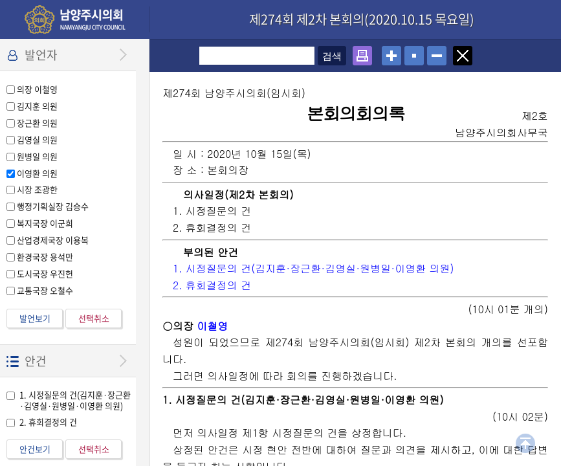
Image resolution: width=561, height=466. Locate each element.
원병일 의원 (37, 156)
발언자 (41, 54)
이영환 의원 (37, 173)
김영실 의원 (37, 139)
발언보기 (34, 318)
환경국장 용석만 (45, 256)
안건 (36, 361)
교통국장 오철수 (45, 290)
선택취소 (93, 318)
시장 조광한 (37, 189)
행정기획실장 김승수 (53, 206)
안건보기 (34, 449)
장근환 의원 (37, 122)
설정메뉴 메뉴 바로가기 (0, 0)
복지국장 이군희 (45, 223)
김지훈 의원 (37, 106)
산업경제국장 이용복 (53, 240)
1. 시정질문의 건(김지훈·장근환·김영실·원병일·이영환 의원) (75, 400)
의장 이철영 (37, 89)
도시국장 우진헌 (45, 273)
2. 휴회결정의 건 (48, 422)
